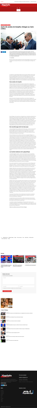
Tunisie (3, 257)
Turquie (9, 238)
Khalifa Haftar (26, 237)
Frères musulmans (19, 237)
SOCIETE (2, 394)
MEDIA (2, 256)
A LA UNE (15, 256)
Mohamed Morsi (31, 237)
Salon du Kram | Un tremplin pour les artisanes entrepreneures (24, 1)
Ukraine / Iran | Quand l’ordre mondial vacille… (12, 340)
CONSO (2, 401)
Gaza (23, 237)
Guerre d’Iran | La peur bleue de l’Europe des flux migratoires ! (17, 266)
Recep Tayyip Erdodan (4, 238)
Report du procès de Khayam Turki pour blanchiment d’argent (14, 317)
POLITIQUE (6, 256)
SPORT (2, 395)
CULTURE (2, 398)
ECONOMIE (2, 393)
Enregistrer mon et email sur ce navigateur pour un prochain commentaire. (12, 288)
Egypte (15, 237)
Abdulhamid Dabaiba (11, 237)
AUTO (1, 397)
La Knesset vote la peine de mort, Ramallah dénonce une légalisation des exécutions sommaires (19, 313)
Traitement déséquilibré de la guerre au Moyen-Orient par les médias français (6, 266)
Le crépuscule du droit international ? (30, 265)
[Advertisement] (22, 68)
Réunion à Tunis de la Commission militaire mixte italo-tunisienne (15, 336)
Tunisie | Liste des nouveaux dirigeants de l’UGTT (13, 332)
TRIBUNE (9, 256)
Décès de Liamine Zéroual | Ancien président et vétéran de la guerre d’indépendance (18, 328)
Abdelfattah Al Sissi (5, 237)
